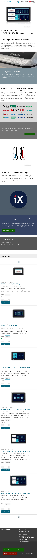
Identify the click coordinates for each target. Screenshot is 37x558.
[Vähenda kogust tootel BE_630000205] (2, 341)
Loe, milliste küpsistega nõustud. (25, 553)
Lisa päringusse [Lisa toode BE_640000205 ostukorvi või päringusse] (5, 428)
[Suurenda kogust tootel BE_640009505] (9, 509)
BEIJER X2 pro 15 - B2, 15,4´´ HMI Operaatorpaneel (15, 451)
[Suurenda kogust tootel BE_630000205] (9, 341)
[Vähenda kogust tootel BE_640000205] (2, 425)
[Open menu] (1, 1)
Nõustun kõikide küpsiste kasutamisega (13, 549)
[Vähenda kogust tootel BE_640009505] (2, 509)
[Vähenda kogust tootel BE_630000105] (2, 300)
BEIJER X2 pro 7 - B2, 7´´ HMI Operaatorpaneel (14, 326)
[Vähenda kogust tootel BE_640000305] (2, 467)
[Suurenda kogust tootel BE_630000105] (9, 300)
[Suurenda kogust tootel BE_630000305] (9, 383)
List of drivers (30, 134)
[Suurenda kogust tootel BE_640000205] (9, 425)
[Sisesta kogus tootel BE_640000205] (5, 425)
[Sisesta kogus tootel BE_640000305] (5, 467)
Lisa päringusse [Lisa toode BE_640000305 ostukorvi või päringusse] (5, 469)
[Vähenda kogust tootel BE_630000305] (2, 383)
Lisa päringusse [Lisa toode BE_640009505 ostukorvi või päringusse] (5, 511)
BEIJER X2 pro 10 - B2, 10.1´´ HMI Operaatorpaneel (15, 367)
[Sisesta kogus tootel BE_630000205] (5, 341)
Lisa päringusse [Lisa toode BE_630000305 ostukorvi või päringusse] (5, 386)
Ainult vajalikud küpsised (10, 553)
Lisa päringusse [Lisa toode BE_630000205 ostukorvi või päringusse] (5, 344)
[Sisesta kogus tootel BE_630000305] (5, 383)
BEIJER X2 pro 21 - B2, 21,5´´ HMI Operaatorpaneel (15, 493)
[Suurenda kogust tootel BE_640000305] (9, 467)
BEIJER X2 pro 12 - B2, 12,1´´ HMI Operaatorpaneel (15, 409)
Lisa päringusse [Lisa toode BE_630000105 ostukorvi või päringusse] (5, 302)
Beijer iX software (8, 230)
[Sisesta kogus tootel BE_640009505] (5, 509)
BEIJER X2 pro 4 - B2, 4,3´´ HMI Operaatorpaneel (14, 284)
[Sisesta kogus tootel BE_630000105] (5, 300)
